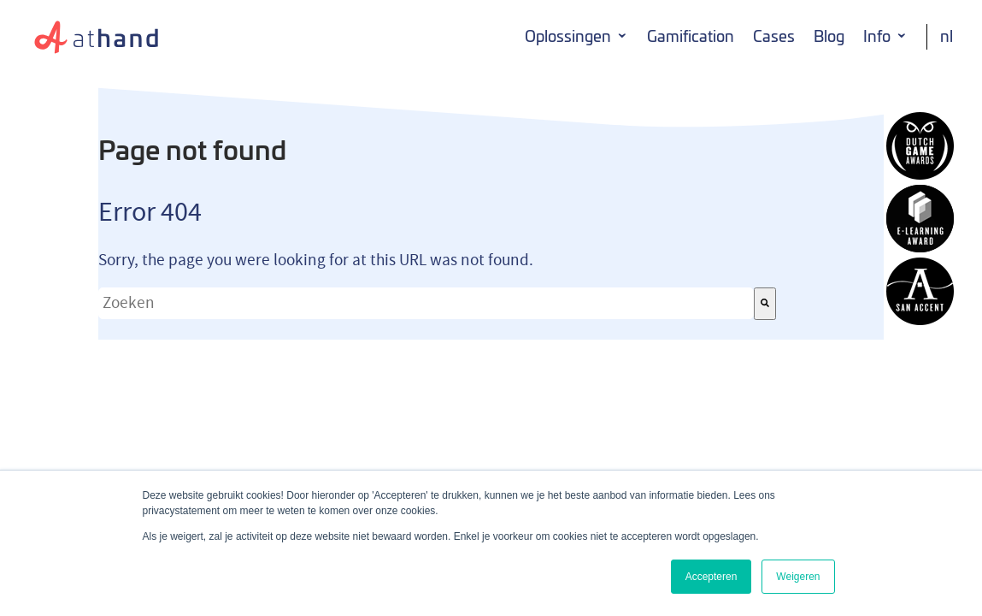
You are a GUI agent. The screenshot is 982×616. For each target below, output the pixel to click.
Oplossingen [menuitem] (568, 36)
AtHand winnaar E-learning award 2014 (920, 218)
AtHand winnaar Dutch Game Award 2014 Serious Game (920, 146)
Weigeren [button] (798, 577)
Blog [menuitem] (829, 36)
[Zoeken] (765, 303)
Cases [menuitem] (774, 36)
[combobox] (426, 303)
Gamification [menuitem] (690, 36)
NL (946, 36)
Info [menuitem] (877, 36)
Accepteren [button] (711, 577)
